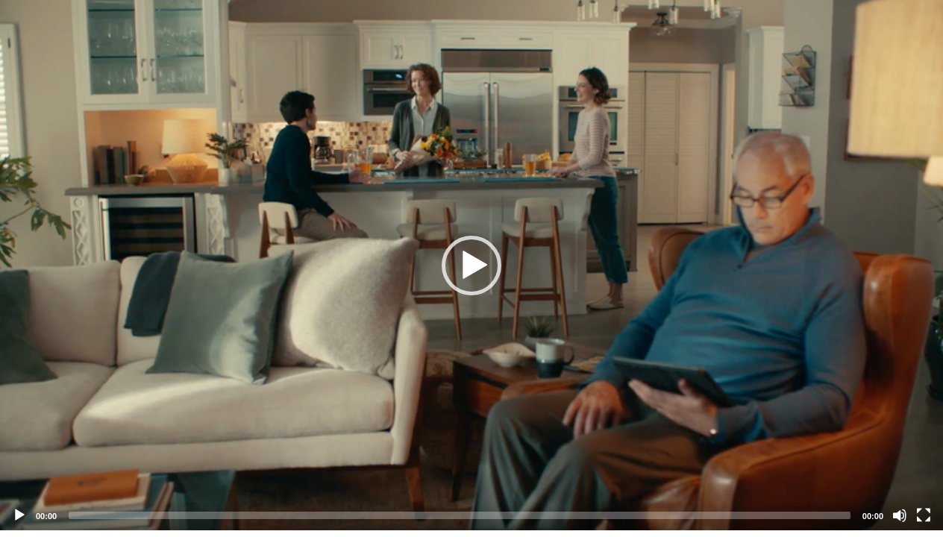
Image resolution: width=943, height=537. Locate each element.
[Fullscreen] (923, 515)
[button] (471, 265)
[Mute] (899, 515)
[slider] (459, 515)
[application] (471, 265)
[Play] (19, 515)
